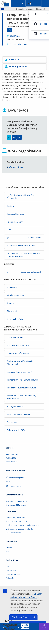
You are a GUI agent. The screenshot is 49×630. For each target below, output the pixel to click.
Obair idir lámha (24, 237)
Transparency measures (15, 518)
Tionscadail (12, 311)
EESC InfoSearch (14, 487)
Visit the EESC (11, 459)
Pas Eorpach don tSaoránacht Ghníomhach (20, 363)
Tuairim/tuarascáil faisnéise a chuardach (21, 197)
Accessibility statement (15, 533)
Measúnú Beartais (15, 319)
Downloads (14, 59)
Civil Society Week (15, 338)
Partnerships (12, 423)
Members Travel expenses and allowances (22, 526)
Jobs (8, 567)
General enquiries (12, 463)
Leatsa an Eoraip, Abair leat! (19, 372)
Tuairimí (10, 206)
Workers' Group (16, 167)
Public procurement (13, 575)
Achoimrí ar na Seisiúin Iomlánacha (22, 245)
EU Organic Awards (15, 407)
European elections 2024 (18, 346)
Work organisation (18, 66)
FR (10, 30)
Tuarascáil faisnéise (15, 214)
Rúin (9, 230)
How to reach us (12, 455)
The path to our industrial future (21, 388)
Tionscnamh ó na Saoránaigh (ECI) (22, 380)
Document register (15, 478)
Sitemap (9, 548)
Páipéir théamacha (15, 295)
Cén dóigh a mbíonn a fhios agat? (32, 9)
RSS (7, 552)
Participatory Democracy (18, 44)
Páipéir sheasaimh (15, 222)
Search (24, 627)
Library (8, 482)
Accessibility (30, 3)
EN (14, 137)
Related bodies (15, 162)
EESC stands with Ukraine (18, 415)
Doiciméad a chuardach (24, 272)
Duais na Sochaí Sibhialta (18, 353)
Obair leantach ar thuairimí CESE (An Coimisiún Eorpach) (23, 255)
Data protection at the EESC (16, 502)
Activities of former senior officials (19, 530)
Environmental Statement (15, 506)
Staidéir (10, 303)
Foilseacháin (12, 287)
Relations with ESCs (16, 431)
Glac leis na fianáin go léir (23, 617)
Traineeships (11, 571)
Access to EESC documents (16, 522)
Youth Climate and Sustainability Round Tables (21, 398)
